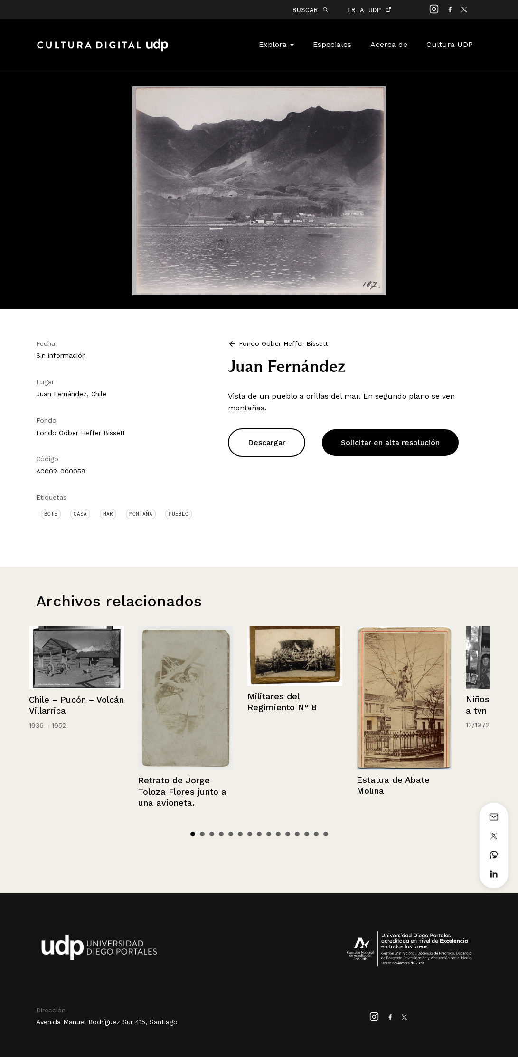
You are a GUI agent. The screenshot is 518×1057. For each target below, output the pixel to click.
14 (316, 834)
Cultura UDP (449, 44)
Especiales (332, 44)
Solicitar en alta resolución (390, 442)
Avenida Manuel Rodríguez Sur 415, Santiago (107, 1022)
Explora (276, 44)
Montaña (140, 513)
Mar (108, 513)
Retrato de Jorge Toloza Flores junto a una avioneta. (182, 791)
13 (306, 834)
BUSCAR (310, 10)
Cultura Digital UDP (102, 50)
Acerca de (388, 44)
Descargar (266, 442)
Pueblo (178, 513)
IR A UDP (369, 10)
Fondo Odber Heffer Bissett (80, 432)
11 (287, 834)
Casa (80, 513)
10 (278, 834)
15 (325, 834)
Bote (50, 513)
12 (297, 834)
